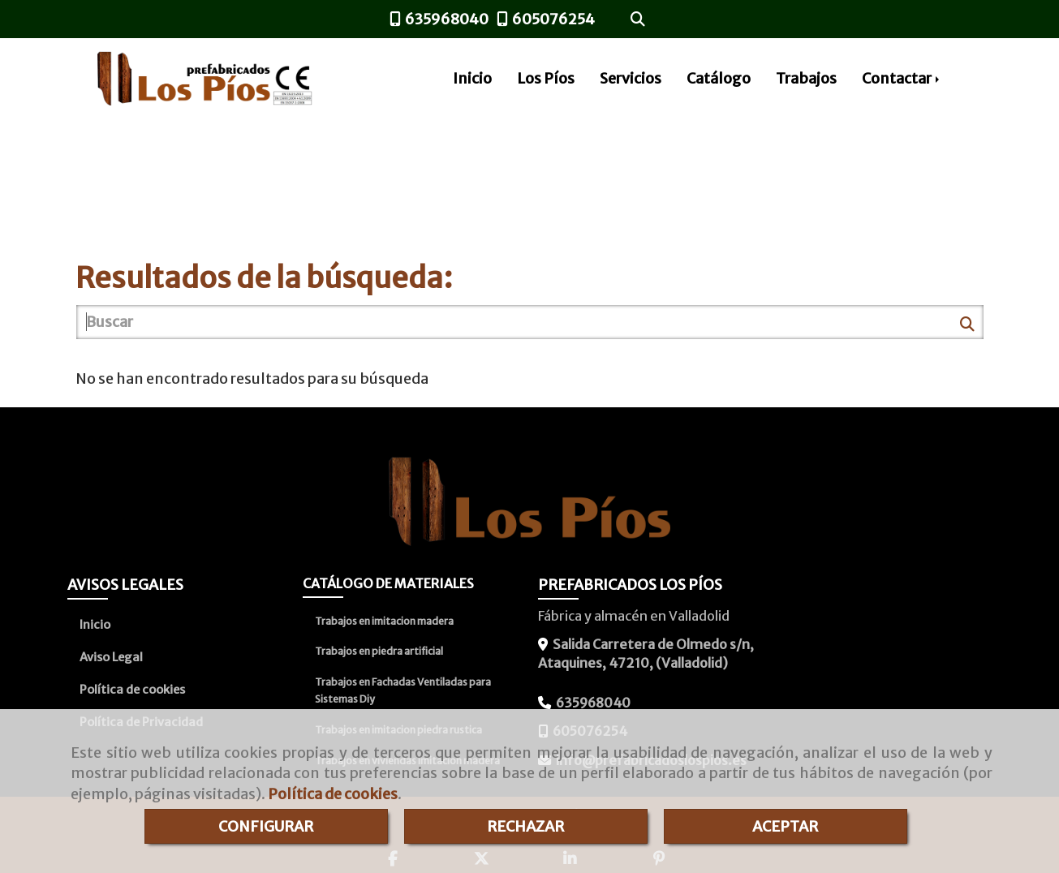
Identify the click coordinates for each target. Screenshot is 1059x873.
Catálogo (719, 78)
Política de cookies (333, 794)
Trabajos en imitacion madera (384, 621)
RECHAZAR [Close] (525, 826)
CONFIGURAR (265, 826)
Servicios (630, 78)
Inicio (472, 78)
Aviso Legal (111, 657)
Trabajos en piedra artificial (379, 651)
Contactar (902, 78)
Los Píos (546, 78)
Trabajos (806, 78)
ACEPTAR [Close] (785, 826)
